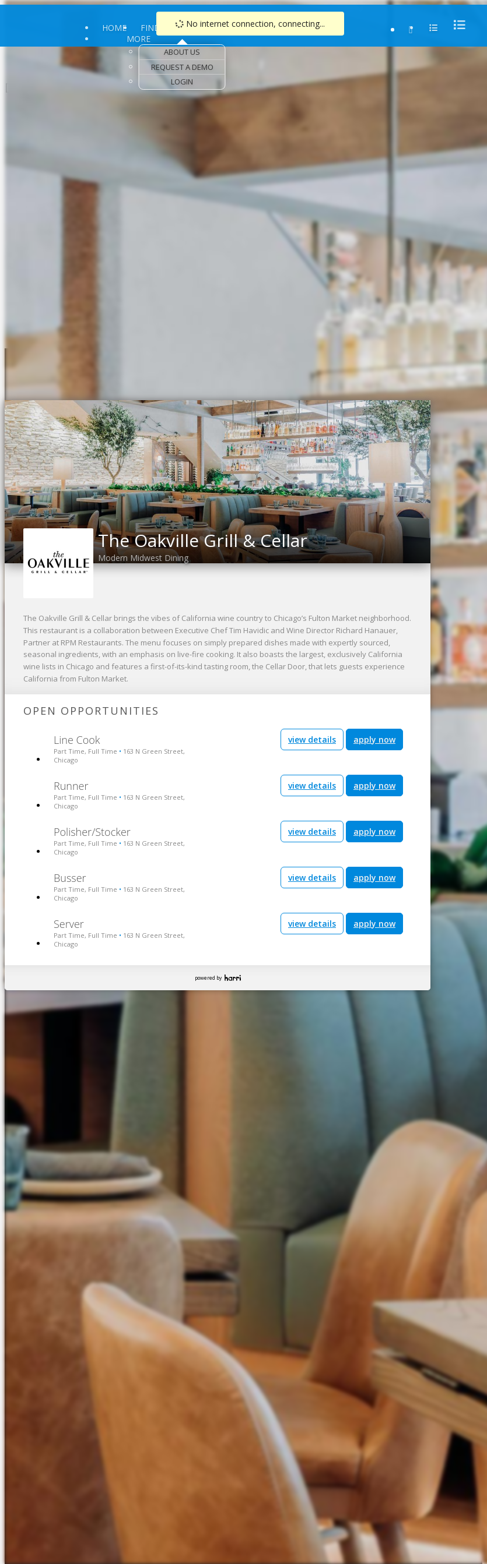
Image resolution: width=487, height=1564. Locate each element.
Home (114, 27)
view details (312, 739)
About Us (182, 52)
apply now (374, 739)
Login (182, 81)
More (138, 38)
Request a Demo (182, 67)
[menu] (456, 25)
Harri (233, 978)
